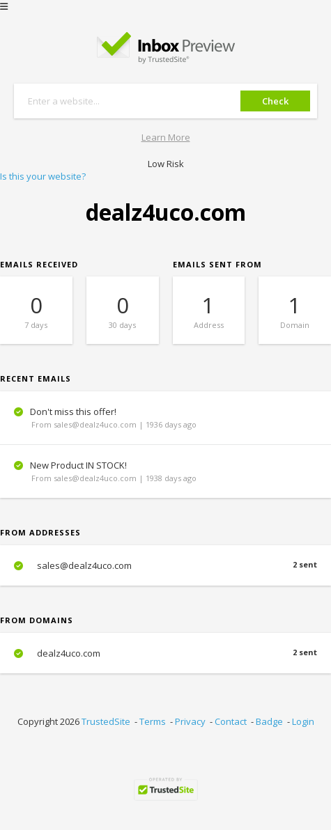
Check (275, 101)
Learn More (165, 137)
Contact (231, 721)
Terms (152, 721)
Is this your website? (43, 176)
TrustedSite (106, 721)
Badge (269, 721)
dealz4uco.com (165, 653)
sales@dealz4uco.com (165, 565)
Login (303, 721)
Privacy (190, 721)
